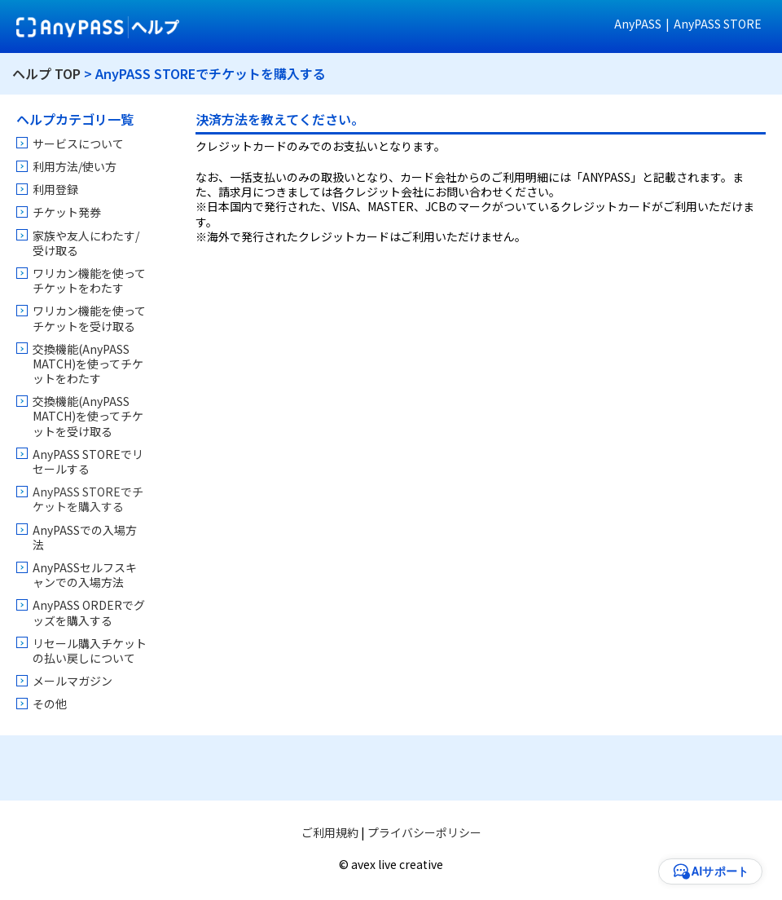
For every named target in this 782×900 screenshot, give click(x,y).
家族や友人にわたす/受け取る (86, 242)
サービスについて (78, 143)
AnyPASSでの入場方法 (85, 537)
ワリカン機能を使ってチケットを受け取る (89, 317)
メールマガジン (72, 681)
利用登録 (55, 189)
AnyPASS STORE (718, 23)
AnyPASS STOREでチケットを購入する (88, 498)
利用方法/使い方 (74, 166)
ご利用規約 (329, 832)
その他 (50, 703)
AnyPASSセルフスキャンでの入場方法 (85, 574)
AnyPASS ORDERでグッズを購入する (89, 612)
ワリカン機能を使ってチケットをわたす (89, 280)
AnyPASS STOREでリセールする (88, 461)
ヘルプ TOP (46, 73)
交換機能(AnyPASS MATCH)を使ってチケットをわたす (88, 363)
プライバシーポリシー (424, 832)
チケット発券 (67, 212)
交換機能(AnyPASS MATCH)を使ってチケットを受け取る (88, 416)
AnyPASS (637, 23)
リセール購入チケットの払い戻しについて (90, 650)
